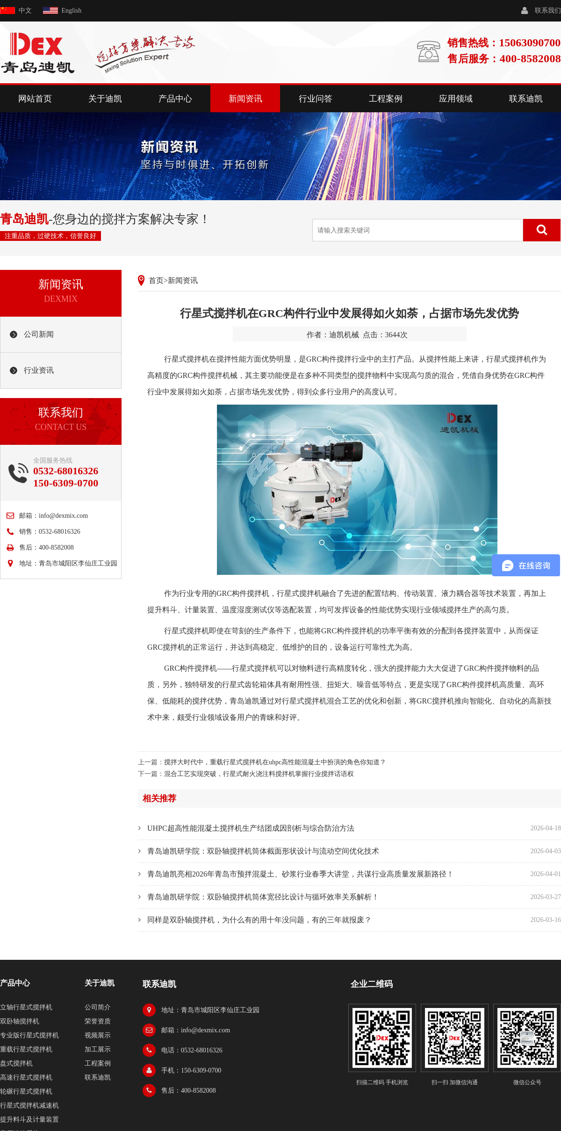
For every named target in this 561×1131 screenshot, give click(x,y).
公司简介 (98, 1007)
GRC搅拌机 (435, 701)
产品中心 (175, 98)
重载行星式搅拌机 (26, 1049)
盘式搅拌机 (16, 1063)
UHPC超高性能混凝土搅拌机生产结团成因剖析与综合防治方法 (250, 828)
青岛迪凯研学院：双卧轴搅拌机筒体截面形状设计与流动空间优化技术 (263, 851)
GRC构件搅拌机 (242, 593)
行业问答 (315, 98)
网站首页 (35, 98)
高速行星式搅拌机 (26, 1077)
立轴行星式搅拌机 (26, 1007)
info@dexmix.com (63, 515)
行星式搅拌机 (186, 359)
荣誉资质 (98, 1021)
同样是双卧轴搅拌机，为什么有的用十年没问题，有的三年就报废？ (259, 920)
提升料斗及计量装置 (29, 1119)
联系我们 (548, 10)
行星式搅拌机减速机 (29, 1105)
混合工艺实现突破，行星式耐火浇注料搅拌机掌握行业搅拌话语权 (259, 773)
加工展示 (98, 1049)
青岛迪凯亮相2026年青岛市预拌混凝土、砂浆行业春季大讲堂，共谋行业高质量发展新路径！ (300, 874)
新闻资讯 (245, 98)
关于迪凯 (105, 98)
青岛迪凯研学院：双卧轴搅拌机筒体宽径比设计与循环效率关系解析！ (263, 897)
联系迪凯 (526, 98)
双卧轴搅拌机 (19, 1021)
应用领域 (456, 98)
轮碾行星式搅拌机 (26, 1091)
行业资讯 (39, 370)
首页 (156, 280)
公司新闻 (39, 334)
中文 (25, 10)
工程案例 (386, 98)
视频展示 (98, 1035)
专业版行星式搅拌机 (29, 1035)
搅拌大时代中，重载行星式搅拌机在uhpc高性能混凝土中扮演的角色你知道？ (275, 762)
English (72, 10)
